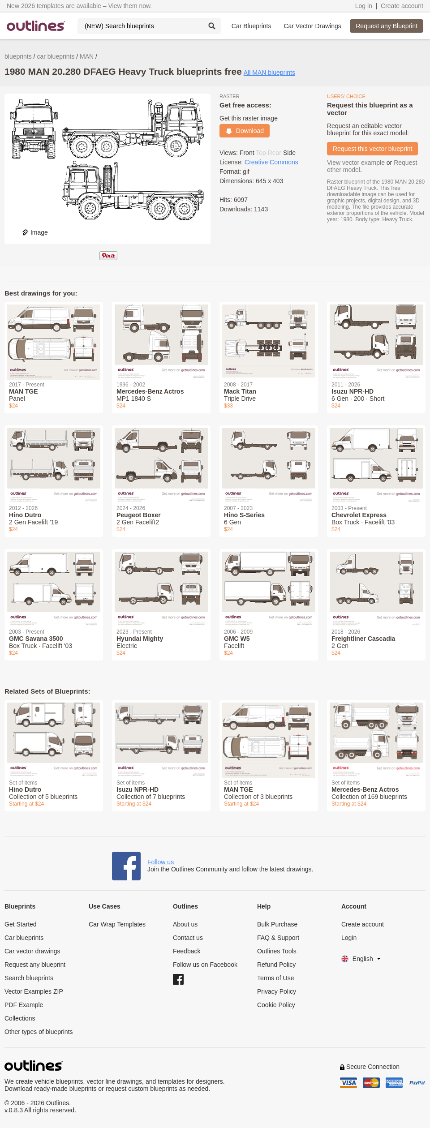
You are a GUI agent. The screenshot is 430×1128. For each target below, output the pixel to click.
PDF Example (23, 1004)
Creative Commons (271, 162)
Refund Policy (276, 964)
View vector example (356, 162)
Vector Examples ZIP (33, 991)
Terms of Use (275, 978)
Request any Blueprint (386, 26)
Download (244, 130)
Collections (19, 1018)
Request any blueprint (34, 964)
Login (349, 937)
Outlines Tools (277, 951)
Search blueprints (28, 978)
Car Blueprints (251, 26)
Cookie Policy (276, 1004)
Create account (402, 5)
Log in (363, 5)
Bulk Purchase (277, 924)
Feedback (186, 951)
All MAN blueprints (269, 72)
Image (35, 232)
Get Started (20, 924)
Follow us (160, 862)
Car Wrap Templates (117, 924)
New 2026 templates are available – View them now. (79, 5)
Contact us (188, 937)
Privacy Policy (276, 991)
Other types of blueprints (38, 1031)
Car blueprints (23, 937)
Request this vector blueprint (372, 148)
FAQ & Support (278, 937)
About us (185, 924)
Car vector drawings (32, 951)
